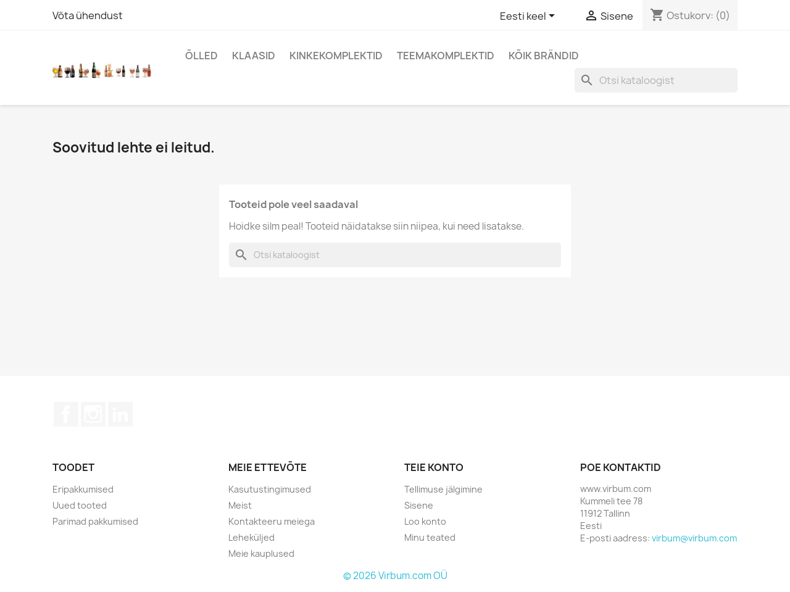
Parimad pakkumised (95, 521)
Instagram (93, 414)
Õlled (201, 55)
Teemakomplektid (445, 55)
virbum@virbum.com (694, 538)
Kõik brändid (544, 55)
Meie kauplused (261, 553)
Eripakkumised (83, 489)
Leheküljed (251, 537)
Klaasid (253, 55)
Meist (240, 505)
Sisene (418, 505)
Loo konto (425, 521)
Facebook (66, 414)
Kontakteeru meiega (271, 521)
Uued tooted (79, 505)
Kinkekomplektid (336, 55)
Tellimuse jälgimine (443, 489)
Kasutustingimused (269, 489)
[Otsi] (656, 80)
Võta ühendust (87, 15)
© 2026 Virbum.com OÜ (395, 575)
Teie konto (434, 467)
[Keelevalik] (529, 16)
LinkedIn (120, 414)
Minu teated (429, 537)
